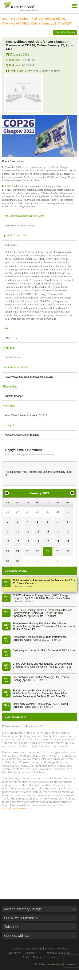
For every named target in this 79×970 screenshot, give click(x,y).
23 (7, 551)
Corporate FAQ (33, 953)
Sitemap (38, 957)
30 (47, 511)
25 (27, 551)
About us (18, 948)
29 (37, 511)
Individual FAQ (54, 953)
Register (32, 471)
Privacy (49, 948)
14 (57, 531)
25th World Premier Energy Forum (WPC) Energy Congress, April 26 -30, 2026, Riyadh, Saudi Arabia (41, 597)
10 (17, 531)
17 (17, 541)
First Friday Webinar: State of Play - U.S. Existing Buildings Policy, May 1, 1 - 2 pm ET (40, 705)
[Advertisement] (39, 853)
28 (27, 511)
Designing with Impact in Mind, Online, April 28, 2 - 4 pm (44, 650)
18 (27, 541)
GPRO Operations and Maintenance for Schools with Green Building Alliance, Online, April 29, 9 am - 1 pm (42, 665)
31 (57, 511)
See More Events (65, 32)
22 (67, 541)
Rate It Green (47, 964)
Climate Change (14, 396)
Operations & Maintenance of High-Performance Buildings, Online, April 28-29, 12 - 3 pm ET (40, 638)
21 (57, 541)
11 (27, 531)
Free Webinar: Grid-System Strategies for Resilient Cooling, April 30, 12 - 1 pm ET (41, 679)
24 (17, 551)
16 (7, 541)
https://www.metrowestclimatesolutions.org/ (29, 376)
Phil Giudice (9, 186)
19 (37, 541)
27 (17, 511)
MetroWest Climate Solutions (21, 415)
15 (67, 531)
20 (47, 541)
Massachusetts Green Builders (22, 434)
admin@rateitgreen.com (15, 808)
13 (47, 531)
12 (37, 531)
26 (7, 511)
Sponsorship (34, 948)
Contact (50, 957)
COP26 (43, 415)
